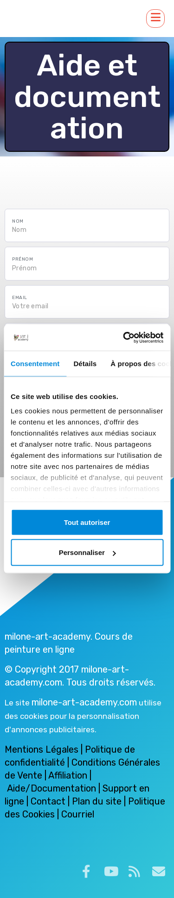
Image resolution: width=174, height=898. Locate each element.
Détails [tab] (85, 363)
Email (19, 297)
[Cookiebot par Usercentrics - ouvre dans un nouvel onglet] (123, 338)
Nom (18, 221)
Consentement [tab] (35, 363)
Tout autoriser (87, 522)
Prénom (22, 259)
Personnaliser (87, 552)
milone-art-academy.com (84, 702)
